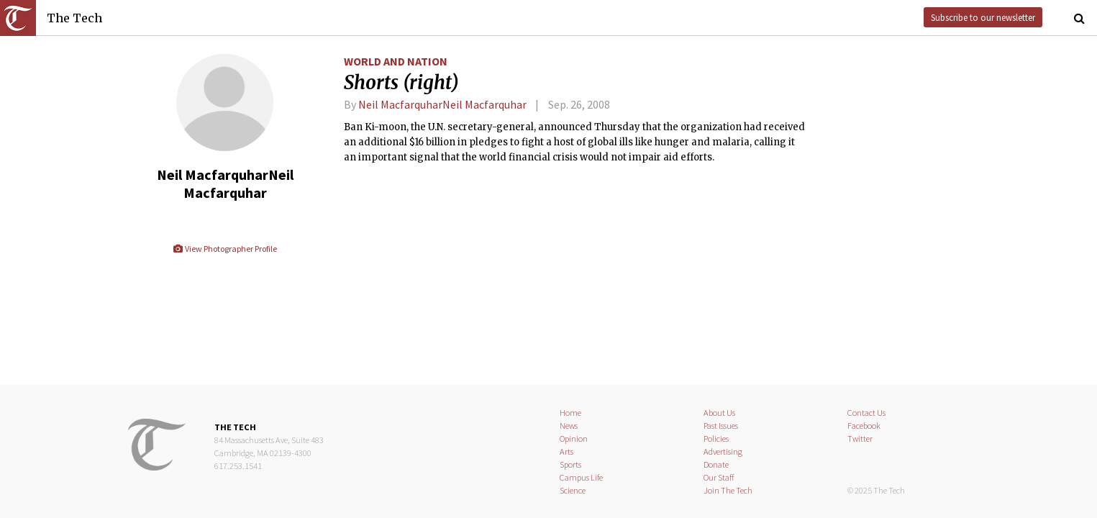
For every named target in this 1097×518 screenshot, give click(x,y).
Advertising (723, 451)
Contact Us (866, 412)
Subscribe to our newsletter (983, 17)
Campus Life (581, 477)
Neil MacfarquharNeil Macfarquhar (442, 104)
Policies (716, 438)
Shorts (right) (401, 82)
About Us (719, 412)
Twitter (860, 438)
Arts (566, 451)
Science (573, 490)
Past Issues (721, 425)
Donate (716, 464)
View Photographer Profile (225, 248)
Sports (570, 464)
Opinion (574, 438)
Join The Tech (728, 490)
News (569, 425)
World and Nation (395, 61)
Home (570, 412)
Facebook (863, 425)
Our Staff (719, 477)
